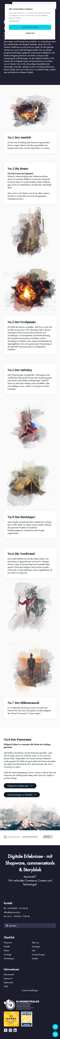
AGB (6, 986)
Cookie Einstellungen (30, 990)
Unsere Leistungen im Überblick (22, 794)
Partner (6, 950)
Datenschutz (8, 982)
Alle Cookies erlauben (30, 27)
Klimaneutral (9, 974)
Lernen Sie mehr (14, 21)
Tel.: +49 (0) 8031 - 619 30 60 (16, 908)
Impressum (8, 978)
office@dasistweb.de (12, 912)
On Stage (7, 954)
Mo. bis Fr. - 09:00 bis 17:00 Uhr (17, 916)
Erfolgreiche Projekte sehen (20, 785)
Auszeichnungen (38, 954)
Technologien (9, 958)
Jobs (33, 950)
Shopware (8, 942)
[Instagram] (10, 1030)
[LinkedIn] (15, 1030)
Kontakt (35, 958)
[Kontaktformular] (55, 1027)
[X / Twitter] (6, 1030)
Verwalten (29, 33)
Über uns (35, 942)
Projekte (7, 946)
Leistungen (36, 946)
